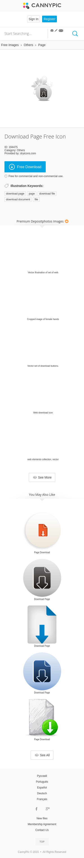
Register (49, 19)
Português (42, 781)
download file (47, 193)
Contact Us (42, 830)
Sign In (34, 19)
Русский (42, 775)
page (32, 193)
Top (41, 841)
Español (42, 787)
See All (42, 755)
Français (42, 799)
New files (42, 818)
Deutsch (42, 793)
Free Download (25, 167)
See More (42, 477)
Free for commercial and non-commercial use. (36, 176)
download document (18, 199)
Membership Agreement (42, 824)
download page (15, 193)
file (36, 199)
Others (21, 150)
